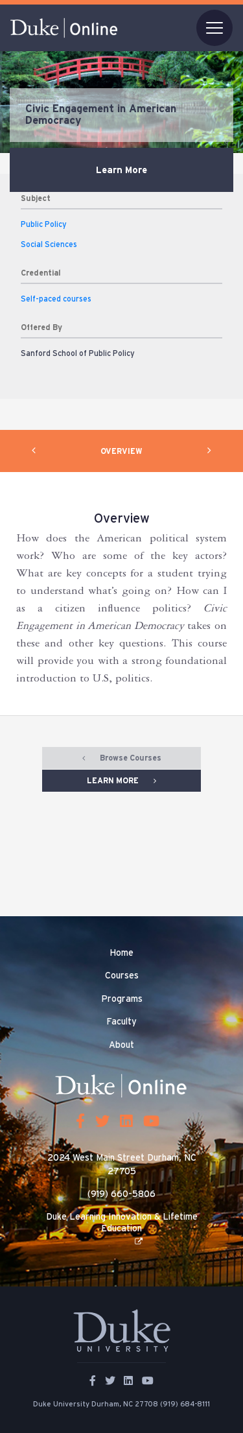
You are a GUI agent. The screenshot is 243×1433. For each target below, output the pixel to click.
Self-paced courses (56, 299)
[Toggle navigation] (214, 28)
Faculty (121, 1021)
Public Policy (44, 224)
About (121, 1045)
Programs (122, 999)
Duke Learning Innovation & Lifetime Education (122, 1223)
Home (121, 953)
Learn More (121, 170)
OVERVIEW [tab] (121, 451)
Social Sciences (49, 244)
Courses (122, 975)
